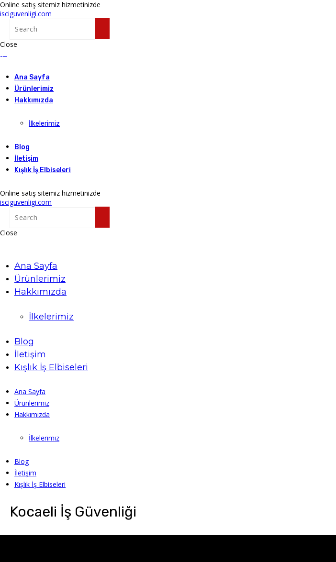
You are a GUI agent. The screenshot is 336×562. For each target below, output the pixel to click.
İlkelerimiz (44, 124)
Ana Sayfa (32, 77)
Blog (22, 147)
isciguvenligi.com (26, 13)
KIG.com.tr (89, 539)
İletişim (26, 158)
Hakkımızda (33, 100)
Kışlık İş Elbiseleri (42, 170)
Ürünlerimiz (34, 89)
